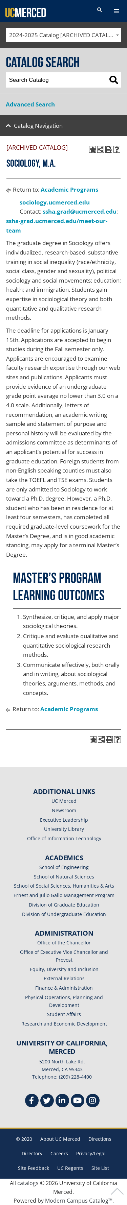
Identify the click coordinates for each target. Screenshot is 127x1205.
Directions (99, 1139)
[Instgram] (93, 1101)
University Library (64, 829)
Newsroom (64, 810)
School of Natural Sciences (64, 876)
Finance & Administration (64, 988)
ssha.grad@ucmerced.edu (80, 211)
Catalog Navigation (38, 125)
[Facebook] (32, 1101)
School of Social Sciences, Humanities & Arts (64, 886)
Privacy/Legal (91, 1153)
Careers (59, 1153)
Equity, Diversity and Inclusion (64, 969)
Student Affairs (64, 1014)
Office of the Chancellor (64, 942)
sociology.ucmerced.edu (55, 202)
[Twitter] (47, 1101)
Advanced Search (30, 104)
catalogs (28, 1183)
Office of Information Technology (64, 838)
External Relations (64, 978)
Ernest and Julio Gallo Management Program (64, 895)
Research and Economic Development (64, 1023)
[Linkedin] (62, 1101)
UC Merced (64, 801)
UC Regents (70, 1168)
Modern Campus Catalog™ (78, 1200)
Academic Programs (69, 189)
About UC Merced (60, 1139)
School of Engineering (64, 867)
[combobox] (63, 35)
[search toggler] (99, 10)
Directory (32, 1153)
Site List (100, 1168)
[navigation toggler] (116, 11)
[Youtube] (77, 1101)
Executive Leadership (64, 820)
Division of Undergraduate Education (64, 914)
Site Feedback (33, 1168)
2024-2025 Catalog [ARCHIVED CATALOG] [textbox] (64, 35)
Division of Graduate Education (64, 904)
